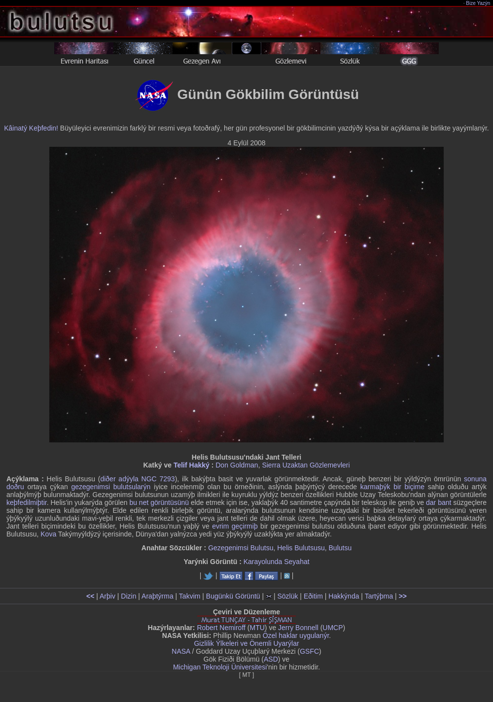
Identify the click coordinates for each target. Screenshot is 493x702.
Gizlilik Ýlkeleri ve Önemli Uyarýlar (246, 643)
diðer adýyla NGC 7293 (137, 479)
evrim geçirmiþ (235, 526)
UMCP (332, 628)
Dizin (128, 596)
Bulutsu (340, 548)
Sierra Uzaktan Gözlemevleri (306, 465)
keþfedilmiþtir (26, 502)
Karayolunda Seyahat (277, 562)
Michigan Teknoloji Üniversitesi (220, 667)
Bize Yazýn (478, 3)
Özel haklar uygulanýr (296, 635)
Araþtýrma (157, 596)
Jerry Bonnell (298, 628)
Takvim (190, 596)
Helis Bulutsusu (301, 548)
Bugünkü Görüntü (233, 596)
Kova (48, 534)
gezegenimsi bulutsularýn (110, 487)
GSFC (309, 651)
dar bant (438, 502)
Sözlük (287, 596)
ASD (271, 659)
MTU (257, 628)
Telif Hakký (192, 465)
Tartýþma (379, 596)
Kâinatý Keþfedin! (31, 128)
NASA (181, 651)
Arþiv (107, 596)
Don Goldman (236, 465)
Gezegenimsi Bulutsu (240, 548)
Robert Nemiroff (221, 628)
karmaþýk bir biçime (392, 487)
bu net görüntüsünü (159, 502)
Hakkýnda (343, 596)
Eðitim (313, 596)
